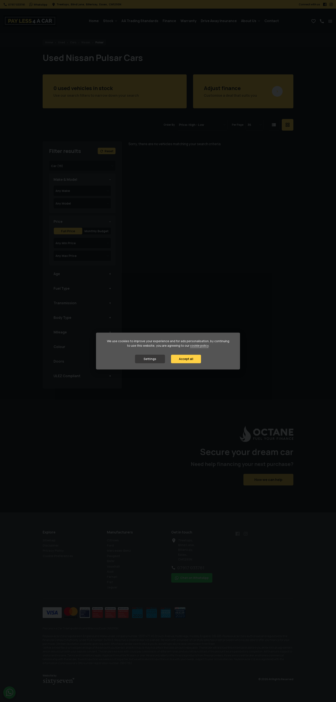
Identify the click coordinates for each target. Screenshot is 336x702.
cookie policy (199, 345)
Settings (150, 359)
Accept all (186, 359)
